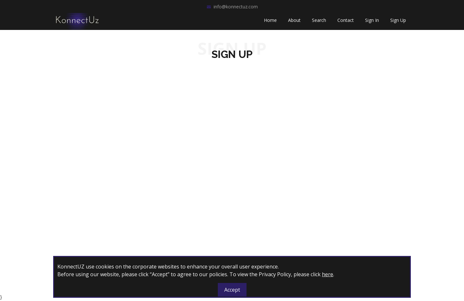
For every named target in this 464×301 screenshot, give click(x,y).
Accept (232, 289)
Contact (345, 23)
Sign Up (398, 23)
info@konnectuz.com (236, 7)
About (294, 23)
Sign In (372, 23)
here (327, 274)
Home (270, 23)
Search (319, 23)
